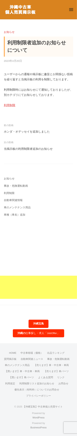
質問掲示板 (10, 359)
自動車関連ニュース (32, 359)
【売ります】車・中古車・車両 (51, 365)
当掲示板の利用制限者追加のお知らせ (28, 148)
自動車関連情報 (13, 200)
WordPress (39, 417)
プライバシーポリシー (38, 395)
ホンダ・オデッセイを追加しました (27, 131)
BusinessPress (38, 427)
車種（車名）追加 (14, 214)
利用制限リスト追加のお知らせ (36, 383)
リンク (61, 377)
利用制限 (9, 105)
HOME (12, 352)
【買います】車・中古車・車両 (22, 371)
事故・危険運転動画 (16, 185)
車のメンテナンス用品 (17, 207)
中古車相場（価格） (31, 352)
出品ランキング (56, 352)
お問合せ (63, 383)
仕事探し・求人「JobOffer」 (38, 333)
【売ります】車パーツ (56, 371)
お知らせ (9, 32)
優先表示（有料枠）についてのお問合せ (36, 389)
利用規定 (10, 383)
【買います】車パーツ (21, 377)
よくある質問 (45, 377)
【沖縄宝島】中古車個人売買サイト (43, 406)
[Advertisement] (38, 260)
